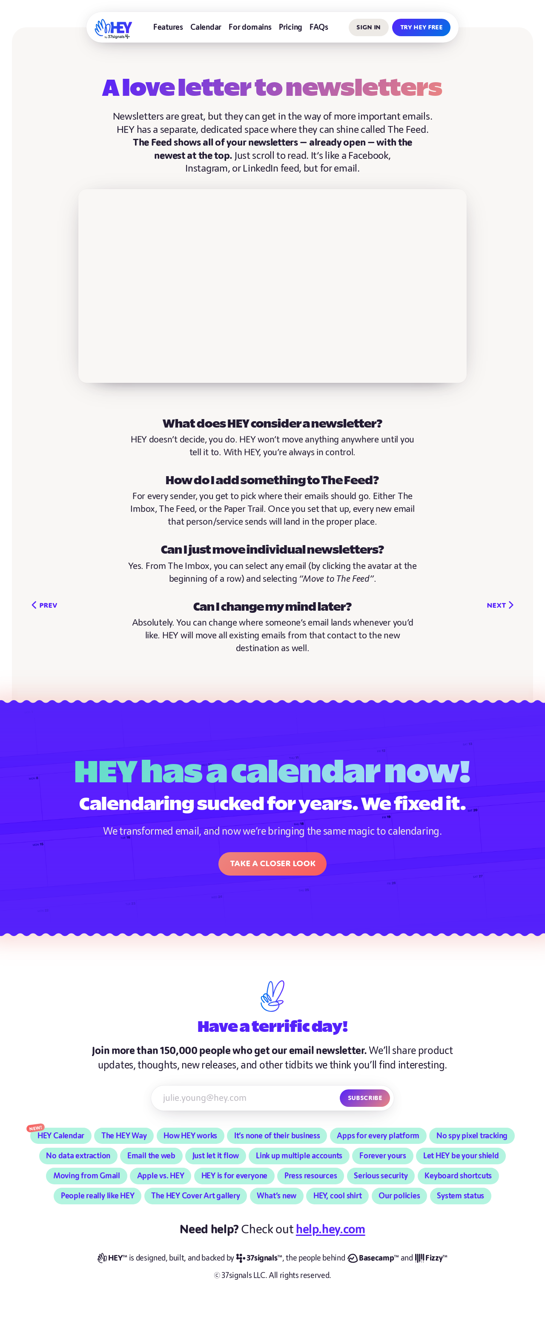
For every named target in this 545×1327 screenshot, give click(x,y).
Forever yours (382, 1156)
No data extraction (78, 1156)
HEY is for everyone (234, 1176)
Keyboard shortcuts (458, 1176)
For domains (250, 27)
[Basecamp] (373, 1258)
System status (460, 1196)
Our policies (399, 1196)
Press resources (310, 1176)
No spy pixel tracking (472, 1136)
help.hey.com (330, 1229)
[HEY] (114, 29)
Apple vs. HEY (160, 1176)
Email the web (151, 1156)
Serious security (380, 1176)
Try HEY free (421, 27)
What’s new (276, 1196)
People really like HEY (98, 1196)
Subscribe (365, 1098)
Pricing (290, 27)
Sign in (368, 27)
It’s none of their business (277, 1136)
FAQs (319, 27)
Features (168, 27)
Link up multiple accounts (299, 1156)
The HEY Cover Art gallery (195, 1196)
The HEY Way (123, 1136)
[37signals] (259, 1258)
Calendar (205, 27)
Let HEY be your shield (461, 1156)
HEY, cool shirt (337, 1196)
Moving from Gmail (86, 1176)
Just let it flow (215, 1156)
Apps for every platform (378, 1136)
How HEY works (190, 1136)
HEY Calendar (60, 1136)
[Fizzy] (431, 1258)
